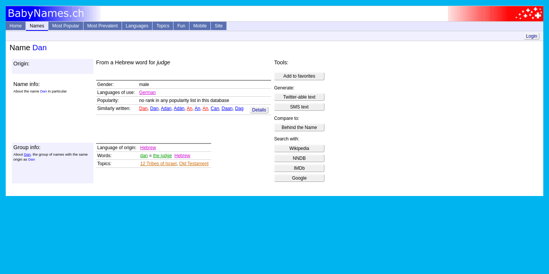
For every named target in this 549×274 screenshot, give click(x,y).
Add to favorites (299, 76)
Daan (227, 108)
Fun (181, 26)
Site (219, 26)
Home (16, 26)
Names (37, 26)
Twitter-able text (299, 97)
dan (144, 155)
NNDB (299, 158)
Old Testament (194, 163)
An (190, 108)
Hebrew (148, 147)
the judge (162, 155)
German (147, 92)
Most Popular (65, 26)
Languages (137, 26)
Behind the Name (299, 127)
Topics (162, 26)
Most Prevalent (102, 26)
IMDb (299, 168)
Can (215, 108)
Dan (143, 108)
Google (299, 178)
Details (259, 110)
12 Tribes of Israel (158, 163)
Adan (166, 108)
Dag (239, 108)
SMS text (299, 107)
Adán (179, 108)
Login (531, 36)
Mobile (200, 26)
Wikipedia (299, 148)
